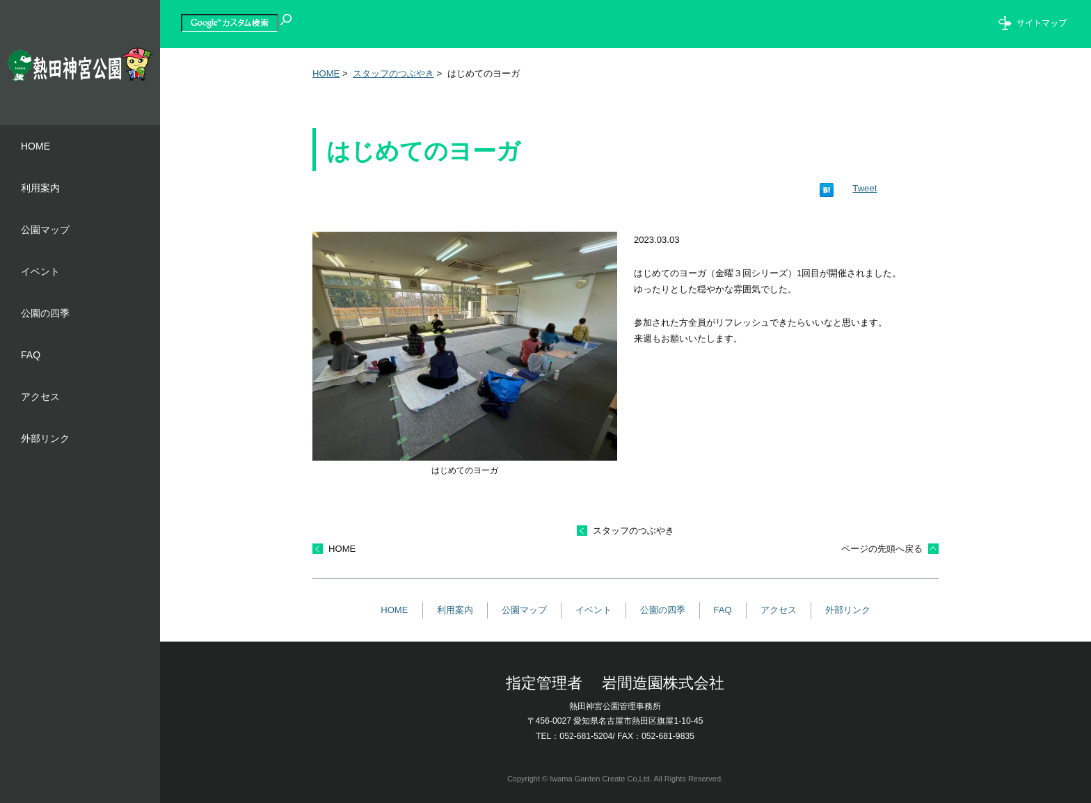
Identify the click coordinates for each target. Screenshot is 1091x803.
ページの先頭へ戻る (882, 548)
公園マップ (524, 610)
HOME (326, 73)
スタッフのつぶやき (393, 73)
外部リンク (847, 610)
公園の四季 (662, 610)
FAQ (723, 610)
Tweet (864, 188)
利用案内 (455, 610)
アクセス (778, 610)
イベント (593, 610)
